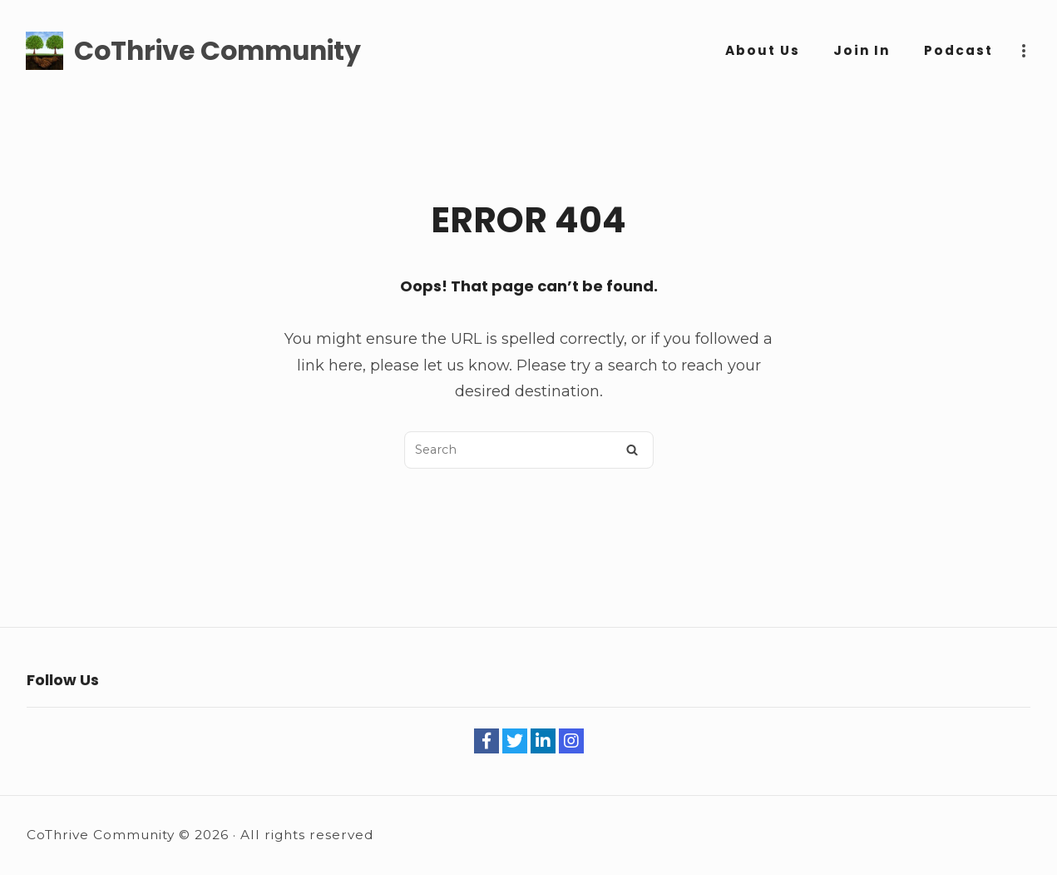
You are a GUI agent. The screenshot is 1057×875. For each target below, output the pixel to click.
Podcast (958, 50)
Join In (862, 50)
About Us (762, 50)
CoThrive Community (217, 51)
